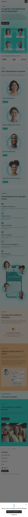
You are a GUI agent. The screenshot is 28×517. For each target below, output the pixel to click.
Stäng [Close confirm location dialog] (26, 505)
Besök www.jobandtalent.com (14, 512)
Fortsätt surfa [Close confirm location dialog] (14, 514)
